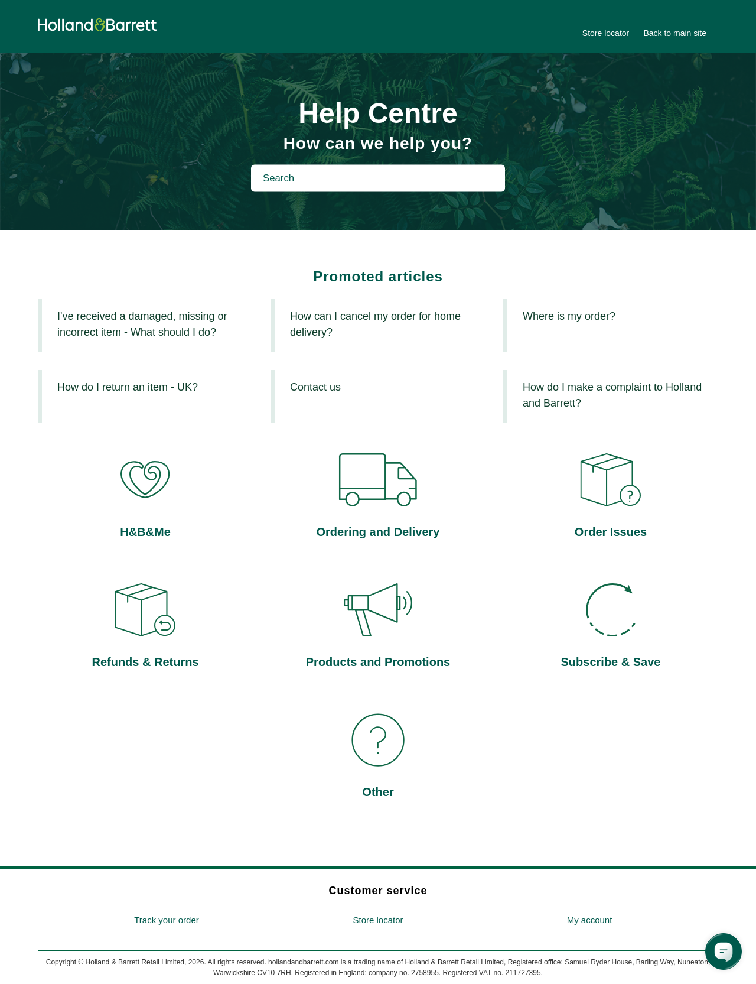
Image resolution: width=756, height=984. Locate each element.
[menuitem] (166, 920)
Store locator (605, 33)
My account (589, 920)
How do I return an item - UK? (127, 387)
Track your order (166, 920)
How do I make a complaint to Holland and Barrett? (612, 395)
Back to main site (674, 33)
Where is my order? (569, 316)
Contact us (315, 387)
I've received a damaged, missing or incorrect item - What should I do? (142, 324)
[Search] (378, 177)
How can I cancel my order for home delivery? (375, 324)
